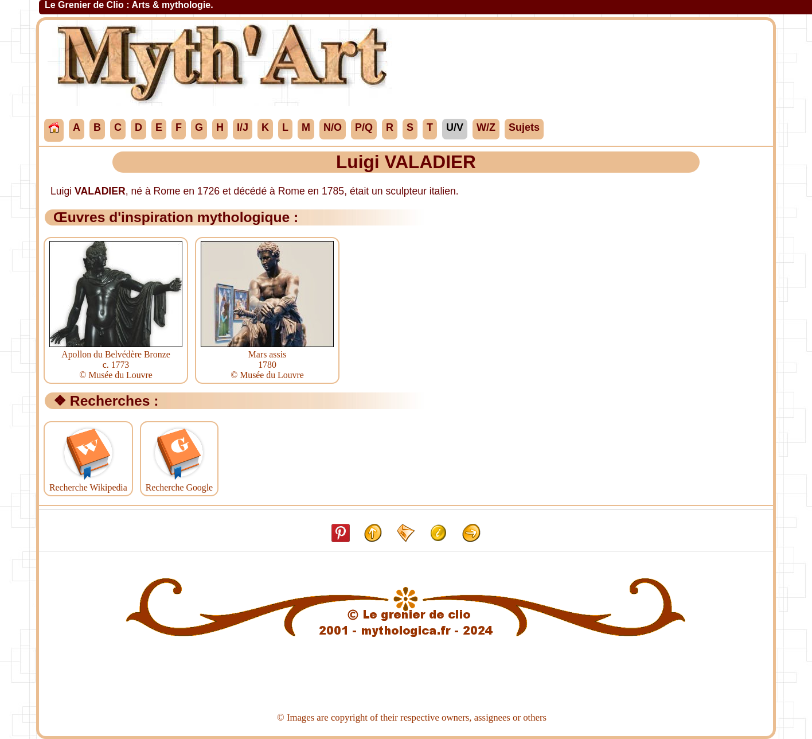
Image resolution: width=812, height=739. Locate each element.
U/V (454, 127)
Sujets (524, 127)
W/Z (486, 127)
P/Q (364, 127)
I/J (242, 127)
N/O (332, 127)
